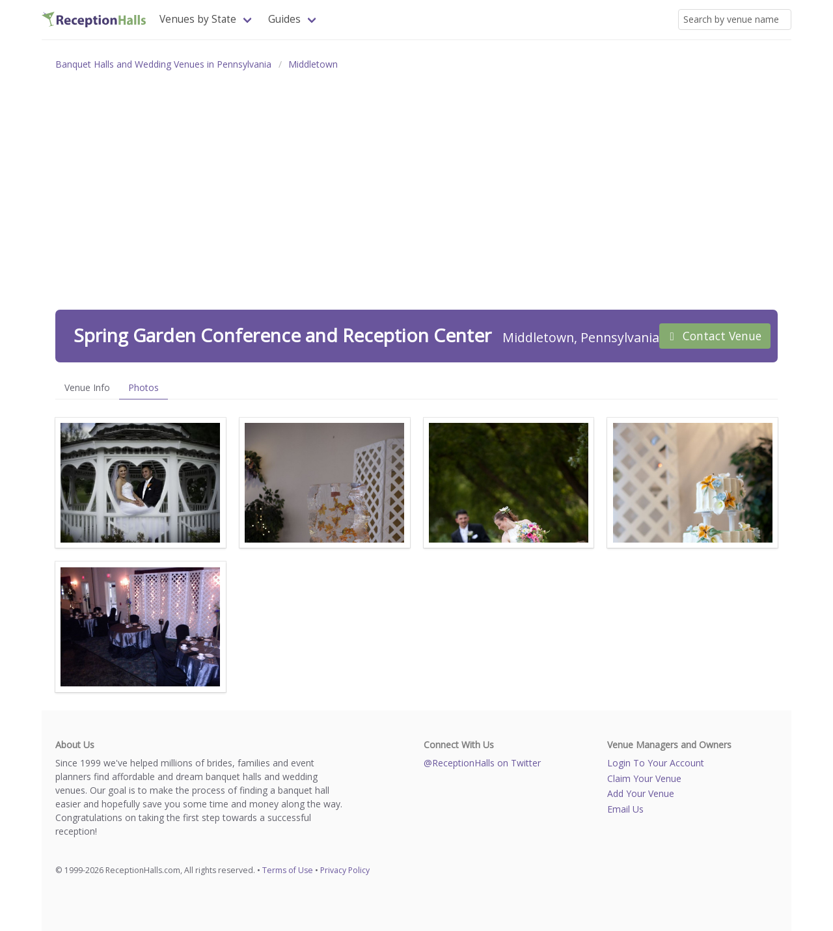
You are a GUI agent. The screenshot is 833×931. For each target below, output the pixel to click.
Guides (284, 19)
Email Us (625, 809)
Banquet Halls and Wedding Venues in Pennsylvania (163, 64)
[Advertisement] (416, 176)
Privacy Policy (345, 870)
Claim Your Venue (644, 778)
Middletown (313, 64)
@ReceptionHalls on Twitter (482, 763)
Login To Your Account (655, 763)
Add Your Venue (640, 793)
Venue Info (87, 387)
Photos (143, 387)
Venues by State (197, 19)
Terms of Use (287, 870)
